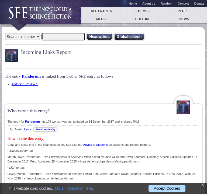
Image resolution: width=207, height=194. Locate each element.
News (184, 19)
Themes (143, 11)
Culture (142, 19)
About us (148, 3)
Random (166, 3)
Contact (183, 3)
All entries (101, 11)
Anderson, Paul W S (25, 84)
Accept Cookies (167, 188)
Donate (199, 3)
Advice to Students (95, 144)
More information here (73, 188)
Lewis (28, 129)
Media (101, 19)
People (184, 11)
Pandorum (31, 76)
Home (133, 3)
